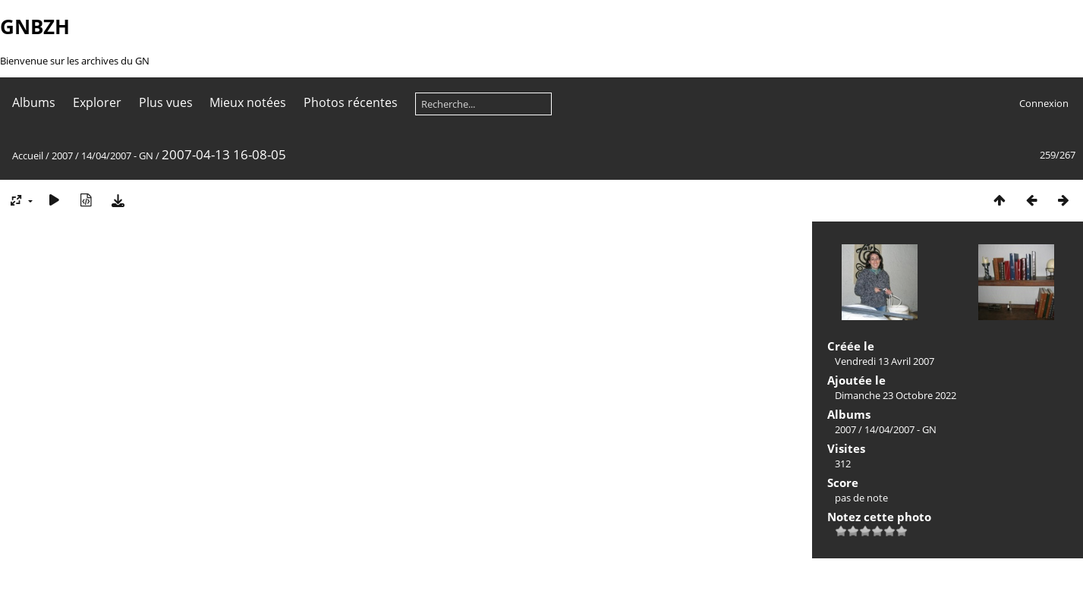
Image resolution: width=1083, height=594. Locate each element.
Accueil (27, 155)
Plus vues (166, 102)
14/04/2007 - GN (117, 155)
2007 (62, 155)
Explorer (97, 102)
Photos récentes (351, 102)
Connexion (1044, 103)
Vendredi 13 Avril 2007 (884, 361)
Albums (33, 102)
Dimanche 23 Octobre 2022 (895, 395)
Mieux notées (247, 102)
